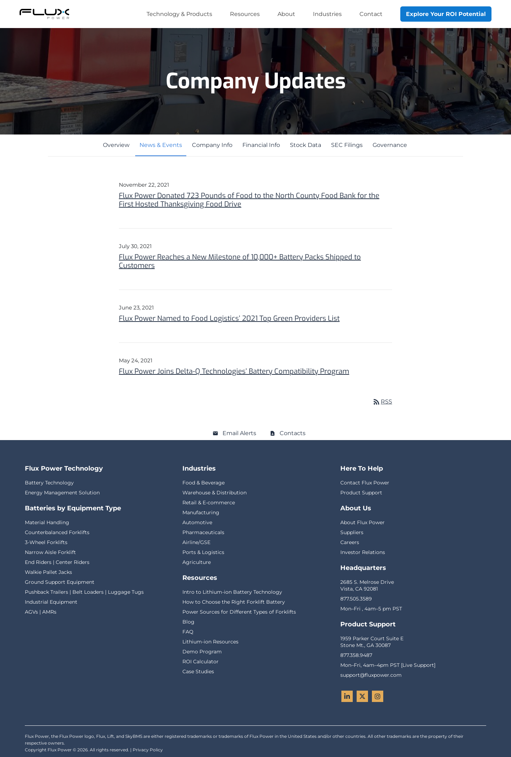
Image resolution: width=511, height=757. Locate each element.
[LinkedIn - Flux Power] (347, 696)
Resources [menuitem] (245, 14)
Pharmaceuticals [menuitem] (203, 532)
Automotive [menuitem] (197, 522)
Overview (116, 145)
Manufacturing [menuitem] (200, 512)
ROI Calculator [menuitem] (200, 661)
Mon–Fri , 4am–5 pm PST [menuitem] (371, 608)
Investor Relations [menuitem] (362, 552)
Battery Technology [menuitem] (49, 482)
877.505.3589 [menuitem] (356, 599)
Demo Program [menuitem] (202, 651)
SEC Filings (347, 145)
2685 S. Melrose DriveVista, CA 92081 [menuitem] (367, 585)
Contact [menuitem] (371, 14)
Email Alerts (239, 433)
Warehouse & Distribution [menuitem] (214, 492)
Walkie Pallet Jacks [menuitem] (48, 572)
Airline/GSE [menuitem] (196, 542)
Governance (390, 145)
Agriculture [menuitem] (196, 562)
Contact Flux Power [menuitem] (364, 482)
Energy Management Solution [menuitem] (62, 492)
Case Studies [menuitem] (198, 671)
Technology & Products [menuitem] (179, 14)
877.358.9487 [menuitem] (356, 655)
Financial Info (261, 145)
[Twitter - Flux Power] (362, 696)
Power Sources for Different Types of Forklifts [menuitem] (239, 612)
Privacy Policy (148, 749)
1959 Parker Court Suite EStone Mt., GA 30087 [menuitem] (371, 641)
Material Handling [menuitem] (47, 522)
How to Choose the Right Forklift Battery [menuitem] (233, 602)
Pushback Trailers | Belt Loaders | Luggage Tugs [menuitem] (84, 592)
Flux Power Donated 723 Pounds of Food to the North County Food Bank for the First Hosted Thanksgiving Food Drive (249, 200)
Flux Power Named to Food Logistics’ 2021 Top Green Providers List (229, 318)
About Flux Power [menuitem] (362, 522)
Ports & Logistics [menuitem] (203, 552)
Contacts (293, 433)
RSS (382, 401)
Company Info (212, 145)
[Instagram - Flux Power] (377, 696)
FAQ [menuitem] (187, 632)
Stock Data (305, 145)
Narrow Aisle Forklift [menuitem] (50, 552)
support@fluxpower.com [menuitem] (371, 675)
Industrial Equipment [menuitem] (51, 602)
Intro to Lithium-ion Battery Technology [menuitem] (232, 592)
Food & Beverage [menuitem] (203, 482)
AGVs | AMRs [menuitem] (40, 612)
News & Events (160, 145)
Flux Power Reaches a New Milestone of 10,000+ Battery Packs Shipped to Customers (240, 261)
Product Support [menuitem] (361, 492)
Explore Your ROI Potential (446, 14)
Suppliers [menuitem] (351, 532)
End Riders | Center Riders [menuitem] (57, 562)
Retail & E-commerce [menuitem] (208, 502)
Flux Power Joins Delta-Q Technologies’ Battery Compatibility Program (234, 371)
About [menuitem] (286, 14)
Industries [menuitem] (327, 14)
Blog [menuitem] (188, 622)
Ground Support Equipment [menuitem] (59, 582)
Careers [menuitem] (349, 542)
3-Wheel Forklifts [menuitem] (46, 542)
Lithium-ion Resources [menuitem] (210, 641)
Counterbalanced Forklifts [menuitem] (57, 532)
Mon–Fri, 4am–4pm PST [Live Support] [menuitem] (387, 665)
